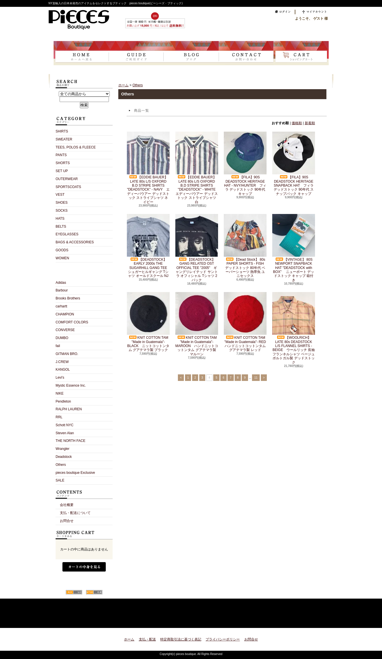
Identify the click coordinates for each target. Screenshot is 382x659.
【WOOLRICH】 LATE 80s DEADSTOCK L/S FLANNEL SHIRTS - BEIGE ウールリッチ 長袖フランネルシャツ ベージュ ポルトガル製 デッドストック (293, 328)
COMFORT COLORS (72, 322)
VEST (60, 195)
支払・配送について (136, 53)
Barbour (62, 290)
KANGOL (63, 370)
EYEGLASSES (67, 234)
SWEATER (64, 139)
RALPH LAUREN (69, 409)
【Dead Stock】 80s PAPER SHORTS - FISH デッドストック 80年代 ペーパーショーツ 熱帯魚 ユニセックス (245, 246)
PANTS (61, 155)
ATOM (94, 592)
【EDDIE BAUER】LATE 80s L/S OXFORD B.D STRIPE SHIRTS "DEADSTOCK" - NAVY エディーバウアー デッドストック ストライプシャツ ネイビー (148, 168)
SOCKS (62, 211)
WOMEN (62, 258)
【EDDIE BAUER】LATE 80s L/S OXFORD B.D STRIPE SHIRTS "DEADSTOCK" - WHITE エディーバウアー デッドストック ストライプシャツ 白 (197, 168)
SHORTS (63, 163)
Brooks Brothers (68, 298)
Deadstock (64, 457)
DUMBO (62, 338)
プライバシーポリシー (223, 639)
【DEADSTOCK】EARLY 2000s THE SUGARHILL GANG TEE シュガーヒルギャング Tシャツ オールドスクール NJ (148, 246)
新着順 (310, 123)
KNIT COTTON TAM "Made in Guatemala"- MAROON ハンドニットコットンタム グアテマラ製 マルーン (196, 324)
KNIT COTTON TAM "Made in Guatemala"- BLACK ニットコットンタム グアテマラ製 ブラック (148, 322)
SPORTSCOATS (68, 187)
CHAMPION (65, 314)
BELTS (61, 226)
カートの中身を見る (84, 567)
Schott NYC (65, 425)
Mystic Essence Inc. (71, 385)
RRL (59, 417)
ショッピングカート (301, 53)
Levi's (60, 378)
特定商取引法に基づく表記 (180, 639)
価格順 (297, 123)
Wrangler (62, 449)
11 (255, 377)
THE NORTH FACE (70, 441)
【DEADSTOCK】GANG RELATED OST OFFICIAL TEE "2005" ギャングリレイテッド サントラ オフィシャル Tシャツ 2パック (196, 248)
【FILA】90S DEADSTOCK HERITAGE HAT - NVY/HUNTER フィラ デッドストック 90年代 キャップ (245, 164)
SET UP (62, 171)
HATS (60, 219)
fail (58, 346)
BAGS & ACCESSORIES (75, 242)
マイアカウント (313, 12)
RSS (74, 592)
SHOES (62, 203)
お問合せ (246, 53)
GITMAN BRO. (67, 354)
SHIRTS (62, 131)
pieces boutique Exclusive (75, 473)
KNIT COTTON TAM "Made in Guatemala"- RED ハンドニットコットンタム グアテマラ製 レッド (246, 322)
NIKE (60, 393)
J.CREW (62, 362)
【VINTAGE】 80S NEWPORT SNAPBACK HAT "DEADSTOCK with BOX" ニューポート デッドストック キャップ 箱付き (293, 248)
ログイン (281, 12)
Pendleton (63, 401)
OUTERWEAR (67, 179)
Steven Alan (65, 433)
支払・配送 (147, 639)
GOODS (62, 250)
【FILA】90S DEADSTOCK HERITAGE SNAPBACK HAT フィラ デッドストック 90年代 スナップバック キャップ (293, 164)
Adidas (61, 283)
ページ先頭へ (317, 620)
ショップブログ (191, 53)
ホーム (81, 53)
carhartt (61, 306)
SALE (60, 480)
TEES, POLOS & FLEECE (76, 147)
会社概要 (67, 505)
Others (61, 465)
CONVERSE (65, 330)
